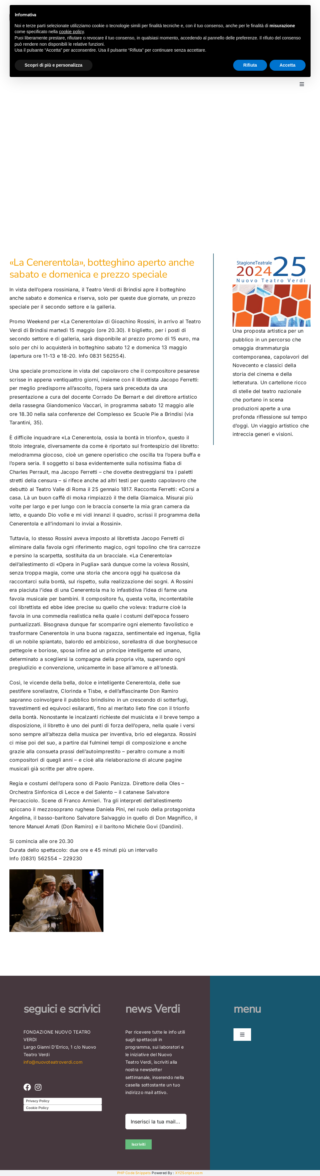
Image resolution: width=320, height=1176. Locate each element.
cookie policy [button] (71, 31)
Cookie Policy (37, 1108)
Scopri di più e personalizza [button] (53, 65)
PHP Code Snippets (134, 1173)
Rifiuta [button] (250, 65)
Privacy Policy (38, 1101)
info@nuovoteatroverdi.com (53, 1062)
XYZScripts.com (189, 1173)
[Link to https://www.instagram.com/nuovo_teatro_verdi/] (38, 1087)
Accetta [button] (288, 65)
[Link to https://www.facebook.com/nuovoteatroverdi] (27, 1087)
